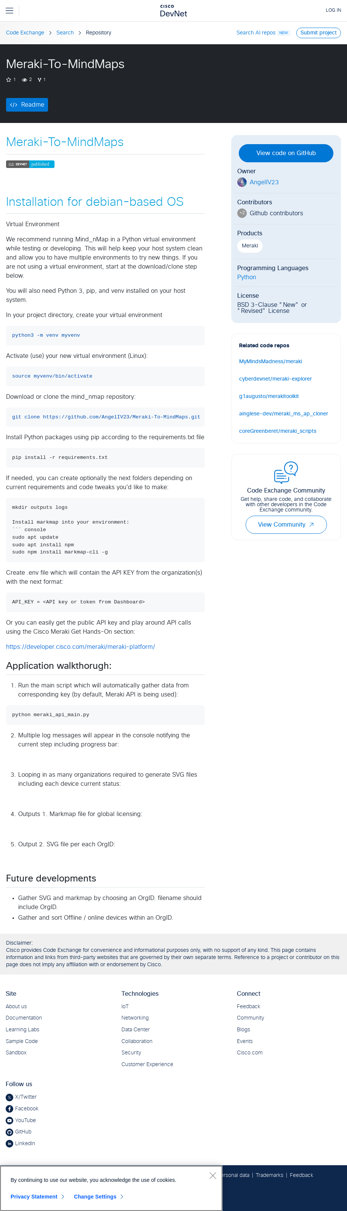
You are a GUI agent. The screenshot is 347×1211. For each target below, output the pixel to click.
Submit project (318, 33)
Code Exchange (25, 33)
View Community (286, 525)
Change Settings (95, 1197)
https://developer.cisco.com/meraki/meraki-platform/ (80, 647)
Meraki (250, 246)
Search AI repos (256, 33)
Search (65, 33)
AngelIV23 (264, 182)
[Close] (212, 1175)
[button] (311, 525)
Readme (32, 105)
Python (246, 277)
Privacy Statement (34, 1197)
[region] (111, 1188)
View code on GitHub (286, 153)
